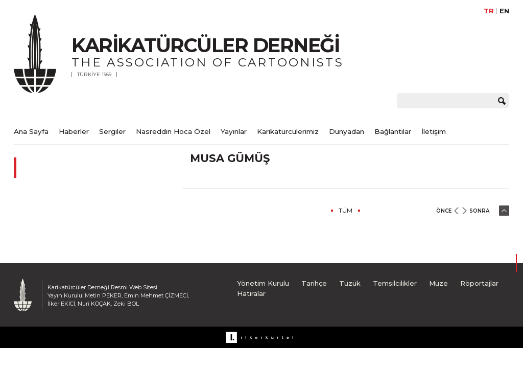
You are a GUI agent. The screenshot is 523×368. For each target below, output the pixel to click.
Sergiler (112, 131)
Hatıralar (251, 293)
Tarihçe (314, 283)
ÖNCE (443, 211)
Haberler (74, 131)
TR (489, 11)
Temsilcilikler (395, 283)
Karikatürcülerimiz (288, 131)
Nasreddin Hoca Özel (173, 131)
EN (504, 11)
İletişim (433, 131)
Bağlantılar (392, 131)
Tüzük (350, 283)
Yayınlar (234, 131)
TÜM (345, 210)
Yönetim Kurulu (263, 283)
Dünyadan (346, 131)
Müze (438, 283)
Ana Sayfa (31, 131)
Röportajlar (479, 283)
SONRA (479, 211)
